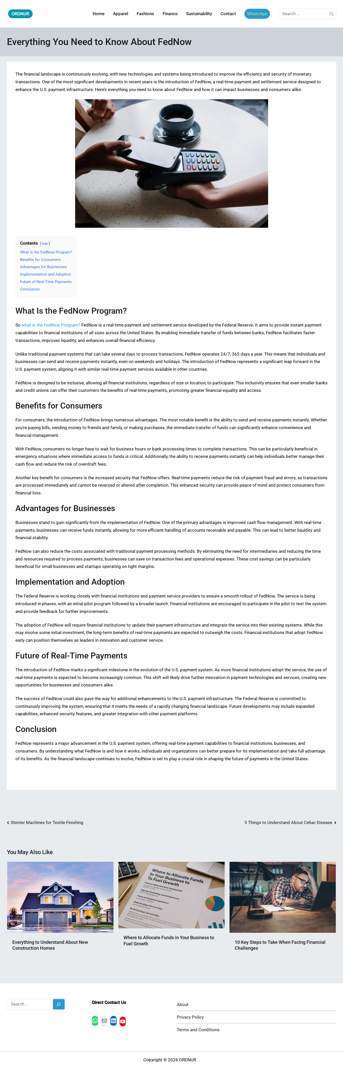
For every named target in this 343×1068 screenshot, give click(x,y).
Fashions (145, 13)
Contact (228, 13)
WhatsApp (257, 13)
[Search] (59, 1004)
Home (98, 13)
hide (45, 244)
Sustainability (199, 13)
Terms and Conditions (198, 1029)
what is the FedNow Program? (51, 325)
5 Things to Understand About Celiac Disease (288, 822)
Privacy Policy (190, 1017)
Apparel (120, 13)
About (183, 1004)
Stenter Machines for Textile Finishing (47, 822)
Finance (170, 13)
